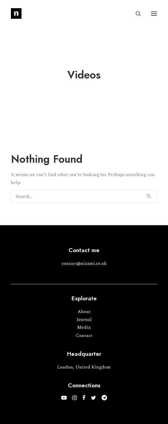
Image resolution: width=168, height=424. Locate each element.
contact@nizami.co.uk (84, 263)
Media (84, 327)
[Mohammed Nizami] (16, 13)
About (84, 311)
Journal (84, 319)
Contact (84, 335)
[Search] (135, 13)
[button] (154, 13)
